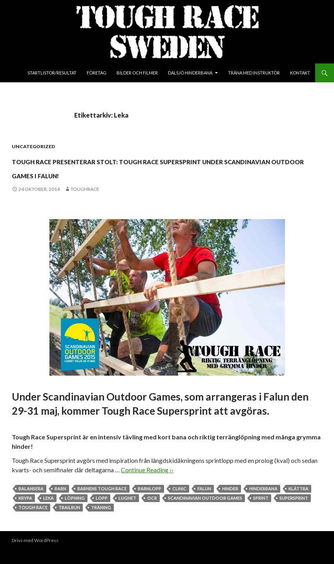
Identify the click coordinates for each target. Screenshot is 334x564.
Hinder (230, 502)
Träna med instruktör (254, 72)
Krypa (25, 512)
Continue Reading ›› (147, 484)
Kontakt (300, 72)
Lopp (102, 512)
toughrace (85, 203)
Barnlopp (149, 502)
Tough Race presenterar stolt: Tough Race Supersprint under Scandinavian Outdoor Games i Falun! (153, 173)
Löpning (75, 512)
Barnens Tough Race (102, 502)
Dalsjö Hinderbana (190, 72)
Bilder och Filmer (137, 72)
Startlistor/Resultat (52, 72)
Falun (204, 502)
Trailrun (69, 521)
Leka (48, 512)
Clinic (179, 502)
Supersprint (293, 512)
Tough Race (32, 521)
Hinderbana (263, 502)
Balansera (31, 502)
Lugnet (127, 512)
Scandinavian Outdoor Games (205, 512)
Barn (60, 502)
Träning (101, 521)
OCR (152, 512)
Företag (96, 72)
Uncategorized (33, 146)
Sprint (260, 512)
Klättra (298, 502)
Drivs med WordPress (35, 554)
